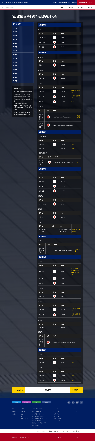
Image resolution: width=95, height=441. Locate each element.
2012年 (15, 81)
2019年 (15, 54)
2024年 (15, 35)
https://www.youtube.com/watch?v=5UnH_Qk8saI (48, 342)
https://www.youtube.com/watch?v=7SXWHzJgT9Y (54, 271)
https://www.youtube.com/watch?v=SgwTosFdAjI (54, 186)
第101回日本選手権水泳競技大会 (23, 92)
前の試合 (20, 390)
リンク (69, 2)
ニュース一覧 (73, 411)
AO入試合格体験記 (36, 420)
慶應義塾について (36, 411)
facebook (81, 402)
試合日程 (14, 411)
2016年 (15, 66)
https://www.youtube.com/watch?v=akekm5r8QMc (54, 101)
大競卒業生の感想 (57, 418)
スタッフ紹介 (56, 411)
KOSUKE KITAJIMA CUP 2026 (22, 112)
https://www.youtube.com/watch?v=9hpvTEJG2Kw (54, 217)
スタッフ (23, 416)
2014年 (15, 73)
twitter (68, 402)
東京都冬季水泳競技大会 (20, 103)
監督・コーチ (24, 418)
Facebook (46, 402)
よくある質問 (56, 420)
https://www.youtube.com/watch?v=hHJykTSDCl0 (54, 309)
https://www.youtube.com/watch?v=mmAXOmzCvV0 (54, 362)
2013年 (15, 77)
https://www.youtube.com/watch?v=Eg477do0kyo (54, 181)
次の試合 (75, 390)
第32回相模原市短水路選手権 (22, 97)
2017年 (15, 62)
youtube (77, 402)
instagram (73, 402)
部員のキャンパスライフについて (40, 418)
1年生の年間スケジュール (59, 414)
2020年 (15, 51)
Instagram (26, 402)
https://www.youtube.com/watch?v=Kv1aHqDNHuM (54, 46)
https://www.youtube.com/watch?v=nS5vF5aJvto (54, 375)
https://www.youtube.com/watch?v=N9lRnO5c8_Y (54, 283)
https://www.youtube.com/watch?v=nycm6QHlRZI (48, 116)
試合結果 (14, 414)
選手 (22, 414)
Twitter (16, 402)
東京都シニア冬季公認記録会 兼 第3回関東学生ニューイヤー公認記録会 (23, 107)
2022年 (15, 43)
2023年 (15, 39)
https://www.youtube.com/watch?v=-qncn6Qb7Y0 (54, 96)
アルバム (55, 2)
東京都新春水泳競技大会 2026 (22, 114)
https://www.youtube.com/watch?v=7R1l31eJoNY (54, 190)
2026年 (15, 28)
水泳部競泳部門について (38, 416)
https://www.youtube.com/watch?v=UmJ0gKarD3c (54, 314)
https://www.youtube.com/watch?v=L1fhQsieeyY (48, 125)
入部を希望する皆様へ (62, 2)
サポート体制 (56, 416)
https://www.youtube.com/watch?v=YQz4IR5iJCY (54, 296)
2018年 (15, 58)
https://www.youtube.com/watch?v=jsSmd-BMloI (54, 42)
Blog (36, 402)
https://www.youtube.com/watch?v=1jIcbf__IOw (54, 37)
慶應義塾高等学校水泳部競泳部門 (86, 2)
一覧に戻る (47, 390)
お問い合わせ (74, 2)
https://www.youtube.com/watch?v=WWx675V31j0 (54, 65)
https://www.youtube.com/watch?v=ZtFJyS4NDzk (54, 91)
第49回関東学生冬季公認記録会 (22, 94)
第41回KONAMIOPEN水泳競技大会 (23, 100)
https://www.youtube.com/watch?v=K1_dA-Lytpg (54, 203)
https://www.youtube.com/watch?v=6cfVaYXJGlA (54, 78)
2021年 (15, 47)
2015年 (15, 69)
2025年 (15, 32)
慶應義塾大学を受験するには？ (39, 423)
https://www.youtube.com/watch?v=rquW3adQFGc (54, 144)
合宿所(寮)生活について (38, 414)
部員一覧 (23, 411)
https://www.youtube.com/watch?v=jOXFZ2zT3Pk (49, 162)
